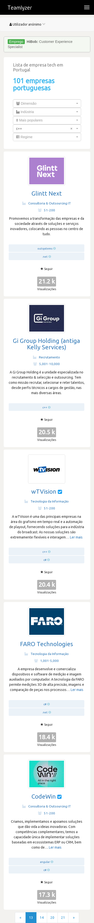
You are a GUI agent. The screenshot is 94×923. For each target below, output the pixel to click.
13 (31, 918)
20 (52, 918)
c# (44, 559)
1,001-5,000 (46, 661)
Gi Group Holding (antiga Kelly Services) (46, 344)
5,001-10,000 (46, 364)
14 (42, 918)
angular (45, 861)
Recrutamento (46, 357)
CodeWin (43, 796)
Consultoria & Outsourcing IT (46, 203)
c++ (44, 407)
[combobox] (47, 103)
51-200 (46, 210)
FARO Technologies (46, 644)
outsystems (44, 248)
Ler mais (76, 537)
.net (45, 256)
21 (63, 918)
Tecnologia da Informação (47, 501)
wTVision (43, 491)
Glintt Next (46, 193)
